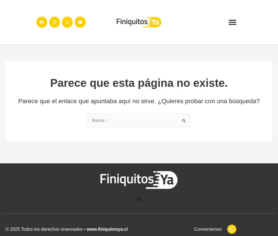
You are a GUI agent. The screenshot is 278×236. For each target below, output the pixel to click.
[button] (232, 22)
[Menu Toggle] (139, 199)
